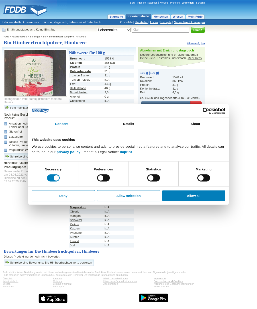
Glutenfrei (15, 131)
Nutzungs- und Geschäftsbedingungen (174, 283)
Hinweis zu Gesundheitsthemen (120, 281)
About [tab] (195, 123)
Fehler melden (161, 286)
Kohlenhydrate (80, 71)
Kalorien (57, 278)
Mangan (75, 215)
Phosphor (76, 232)
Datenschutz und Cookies (168, 281)
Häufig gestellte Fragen (115, 278)
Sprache (200, 2)
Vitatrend (193, 43)
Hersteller (141, 22)
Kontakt (164, 2)
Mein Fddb (195, 16)
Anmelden (188, 2)
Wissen (178, 16)
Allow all (193, 196)
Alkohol (75, 96)
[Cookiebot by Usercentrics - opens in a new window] (205, 110)
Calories (57, 281)
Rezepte (165, 22)
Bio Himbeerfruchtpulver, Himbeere (67, 36)
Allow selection (128, 196)
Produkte (126, 22)
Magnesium (78, 207)
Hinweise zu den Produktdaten (24, 178)
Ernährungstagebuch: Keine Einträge (31, 29)
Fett (72, 84)
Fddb (6, 36)
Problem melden (50, 98)
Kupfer (74, 237)
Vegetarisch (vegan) (22, 149)
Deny (63, 196)
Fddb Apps (58, 286)
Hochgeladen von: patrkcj (20, 98)
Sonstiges (35, 36)
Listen (154, 22)
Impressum (160, 278)
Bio (44, 36)
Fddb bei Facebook (147, 2)
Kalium (74, 224)
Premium (175, 2)
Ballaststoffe (78, 88)
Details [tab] (128, 123)
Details (8, 102)
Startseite (116, 16)
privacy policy (68, 152)
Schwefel (76, 220)
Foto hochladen (20, 107)
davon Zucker (81, 75)
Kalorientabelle (138, 16)
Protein (75, 67)
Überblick (7, 278)
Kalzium (75, 228)
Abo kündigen (110, 283)
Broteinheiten (79, 92)
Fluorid (74, 241)
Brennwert (77, 58)
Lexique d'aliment (62, 283)
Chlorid (74, 211)
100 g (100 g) (149, 73)
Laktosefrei (16, 136)
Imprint (126, 152)
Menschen (161, 16)
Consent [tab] (62, 123)
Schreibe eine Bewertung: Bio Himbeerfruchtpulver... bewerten (51, 262)
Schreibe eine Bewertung (26, 156)
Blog (132, 2)
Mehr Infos (195, 58)
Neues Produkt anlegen (189, 22)
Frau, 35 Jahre (189, 98)
